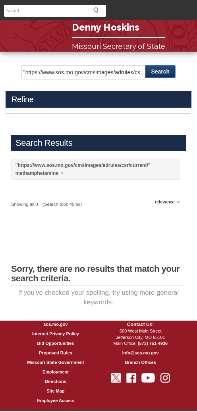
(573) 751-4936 (153, 343)
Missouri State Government (55, 362)
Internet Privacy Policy (55, 333)
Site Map (55, 391)
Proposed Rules (55, 352)
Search (98, 10)
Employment (55, 371)
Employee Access (55, 400)
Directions (55, 381)
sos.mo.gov (55, 324)
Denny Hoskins (105, 27)
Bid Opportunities (55, 343)
